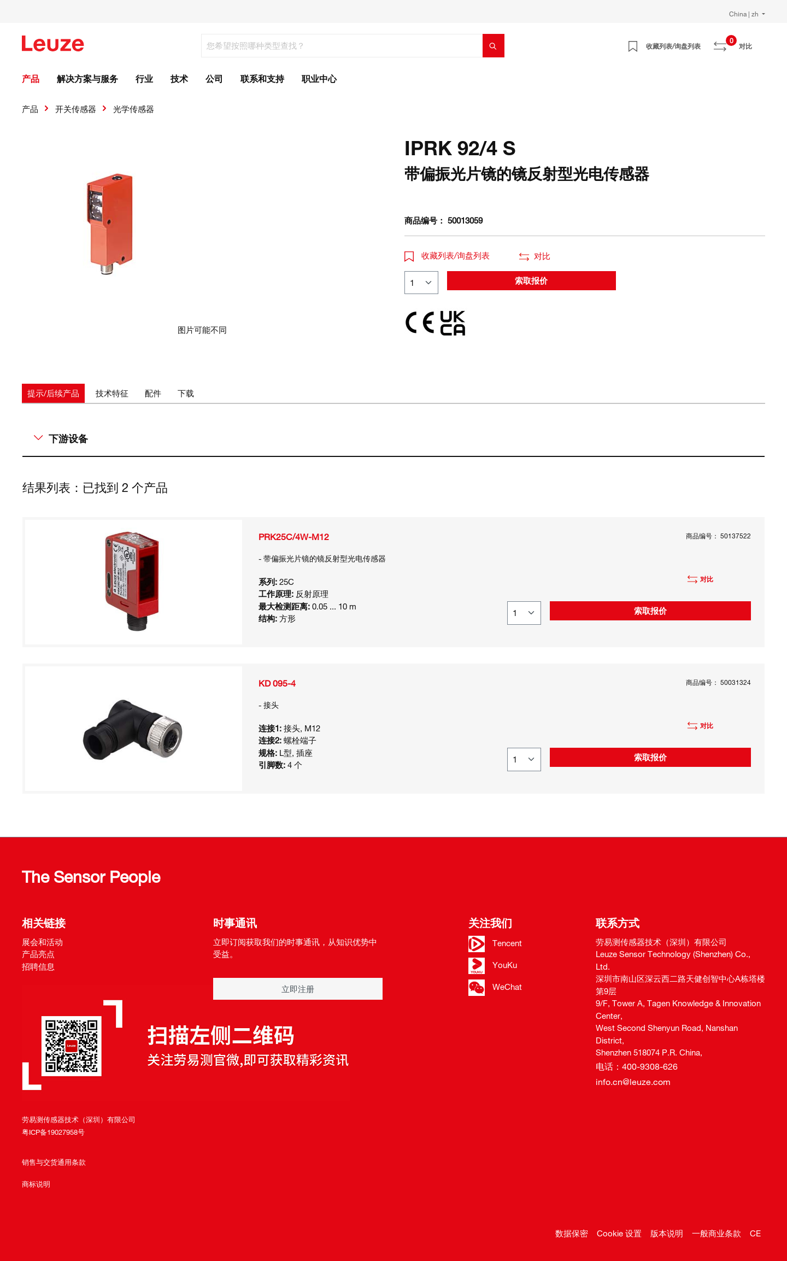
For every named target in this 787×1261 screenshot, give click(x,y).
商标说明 (36, 1184)
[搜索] (493, 45)
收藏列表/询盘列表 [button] (447, 255)
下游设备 (61, 438)
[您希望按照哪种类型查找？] (342, 45)
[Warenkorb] (758, 42)
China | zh (744, 13)
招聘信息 (38, 966)
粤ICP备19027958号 (53, 1132)
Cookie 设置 (619, 1233)
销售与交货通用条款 (54, 1162)
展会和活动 (42, 942)
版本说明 (666, 1233)
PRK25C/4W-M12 (294, 536)
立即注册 (297, 989)
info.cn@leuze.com (633, 1081)
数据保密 (571, 1233)
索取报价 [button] (531, 280)
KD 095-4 (277, 683)
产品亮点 (38, 954)
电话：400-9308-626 (637, 1066)
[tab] (53, 393)
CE (755, 1233)
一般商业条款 (716, 1233)
